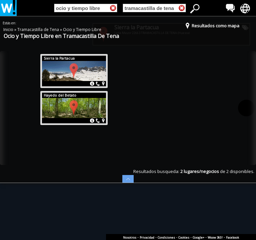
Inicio (8, 29)
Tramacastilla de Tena (38, 29)
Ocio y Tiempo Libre (82, 29)
